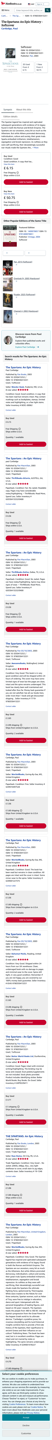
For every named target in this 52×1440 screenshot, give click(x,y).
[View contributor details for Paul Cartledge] (9, 28)
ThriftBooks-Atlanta (21, 478)
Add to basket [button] (26, 182)
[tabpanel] (24, 135)
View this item (9, 164)
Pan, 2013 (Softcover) (23, 262)
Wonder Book (18, 387)
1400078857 (33, 231)
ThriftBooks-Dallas (20, 572)
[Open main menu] (6, 10)
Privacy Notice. (33, 1413)
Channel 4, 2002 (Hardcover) (26, 311)
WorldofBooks (18, 774)
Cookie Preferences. (17, 1404)
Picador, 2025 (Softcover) (24, 294)
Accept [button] (26, 1417)
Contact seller (11, 410)
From (28, 67)
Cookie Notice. (37, 1407)
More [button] (36, 147)
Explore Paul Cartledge (27, 347)
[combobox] (30, 10)
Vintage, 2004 (34, 237)
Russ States (17, 1156)
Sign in (39, 4)
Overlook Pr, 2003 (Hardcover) (27, 278)
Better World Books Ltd (22, 1056)
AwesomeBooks (19, 663)
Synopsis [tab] (7, 109)
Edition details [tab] (10, 116)
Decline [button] (25, 1425)
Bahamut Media (19, 954)
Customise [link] (26, 1433)
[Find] (47, 10)
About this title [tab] (23, 109)
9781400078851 (26, 234)
